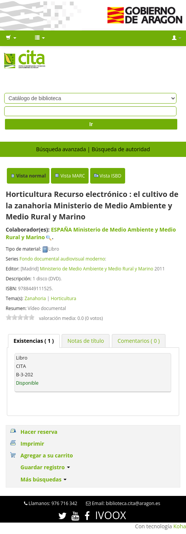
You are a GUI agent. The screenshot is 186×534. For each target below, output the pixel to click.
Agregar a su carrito (47, 455)
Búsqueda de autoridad (121, 149)
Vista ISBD (110, 176)
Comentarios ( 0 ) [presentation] (139, 340)
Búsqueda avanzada (61, 149)
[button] (11, 38)
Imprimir (32, 443)
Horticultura (63, 298)
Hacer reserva (39, 431)
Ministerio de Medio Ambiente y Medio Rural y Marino (96, 268)
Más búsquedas (44, 479)
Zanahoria (35, 298)
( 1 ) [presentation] (34, 340)
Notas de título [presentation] (85, 340)
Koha (179, 526)
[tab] (34, 341)
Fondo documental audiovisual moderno (62, 259)
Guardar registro (45, 467)
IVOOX (110, 515)
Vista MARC (72, 176)
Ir (91, 124)
